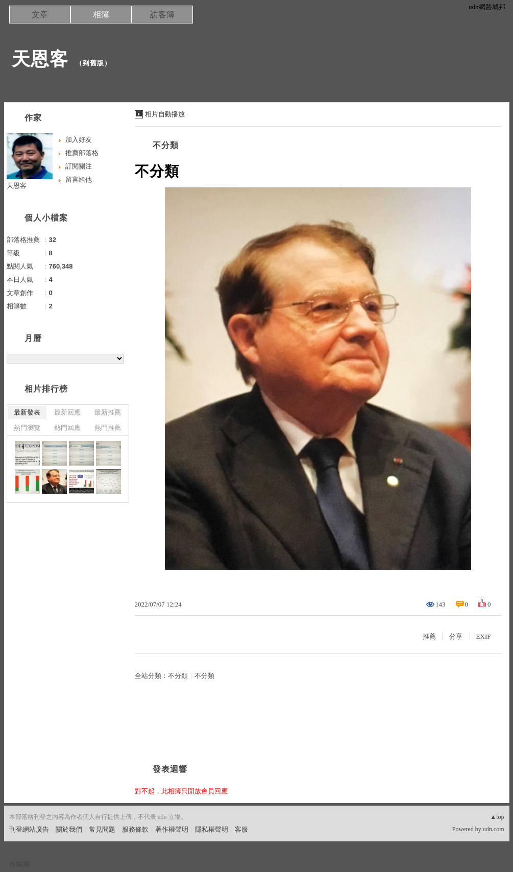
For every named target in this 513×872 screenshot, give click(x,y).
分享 (455, 636)
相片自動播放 (165, 114)
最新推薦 (107, 412)
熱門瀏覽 (27, 427)
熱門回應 (67, 427)
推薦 (429, 636)
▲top (497, 816)
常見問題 (102, 829)
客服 (241, 829)
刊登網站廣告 (29, 829)
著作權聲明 (171, 829)
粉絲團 (19, 864)
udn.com (493, 829)
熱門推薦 (107, 427)
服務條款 (135, 829)
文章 (40, 14)
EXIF (483, 636)
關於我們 (69, 829)
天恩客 (40, 59)
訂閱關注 (78, 166)
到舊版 (93, 63)
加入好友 (78, 139)
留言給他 (78, 179)
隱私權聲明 (211, 829)
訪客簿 (162, 14)
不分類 (166, 145)
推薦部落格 (82, 153)
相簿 (101, 14)
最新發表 (27, 412)
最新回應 (67, 412)
